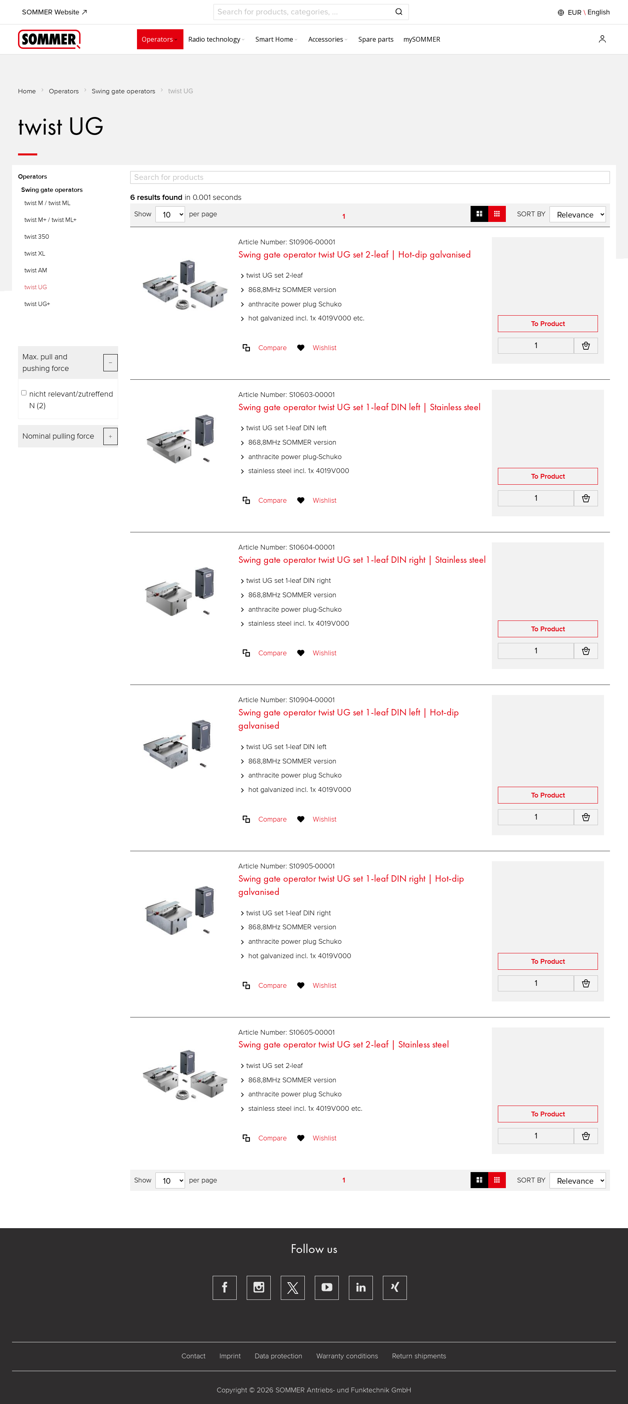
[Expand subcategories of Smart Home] (273, 40)
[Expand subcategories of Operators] (153, 40)
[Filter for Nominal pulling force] (68, 436)
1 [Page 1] (343, 216)
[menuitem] (138, 39)
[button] (583, 12)
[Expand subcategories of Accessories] (323, 40)
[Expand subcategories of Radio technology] (220, 40)
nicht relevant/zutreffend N (67, 400)
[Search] (370, 177)
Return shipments (419, 1356)
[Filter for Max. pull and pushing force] (68, 362)
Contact (193, 1356)
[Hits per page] (170, 214)
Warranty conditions (347, 1356)
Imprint (230, 1356)
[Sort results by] (577, 214)
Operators (64, 91)
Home (27, 91)
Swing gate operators (124, 91)
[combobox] (311, 12)
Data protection (278, 1356)
